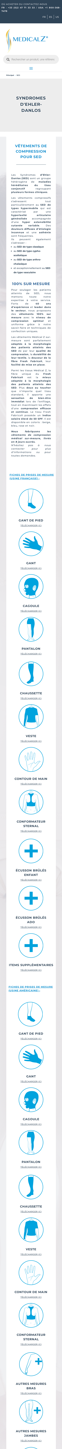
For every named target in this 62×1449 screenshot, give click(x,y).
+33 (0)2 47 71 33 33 (21, 7)
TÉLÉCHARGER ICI (31, 525)
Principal (10, 75)
